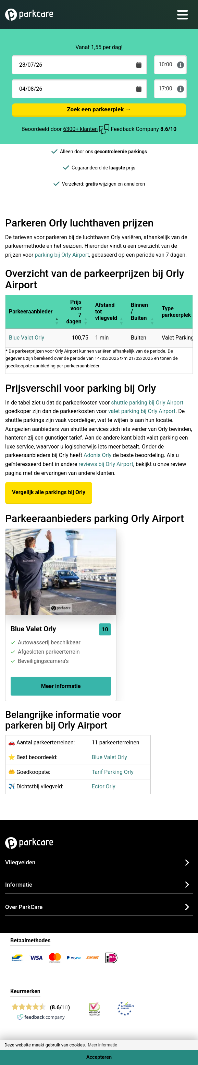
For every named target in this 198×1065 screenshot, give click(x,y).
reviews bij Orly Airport (105, 464)
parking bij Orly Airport (62, 255)
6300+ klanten (80, 129)
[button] (56, 311)
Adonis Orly (97, 455)
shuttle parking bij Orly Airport (147, 402)
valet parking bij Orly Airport (141, 411)
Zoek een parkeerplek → (99, 109)
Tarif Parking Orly (113, 772)
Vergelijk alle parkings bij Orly (48, 492)
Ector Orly (103, 786)
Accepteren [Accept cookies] (99, 1057)
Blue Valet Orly (26, 337)
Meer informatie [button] (102, 1045)
